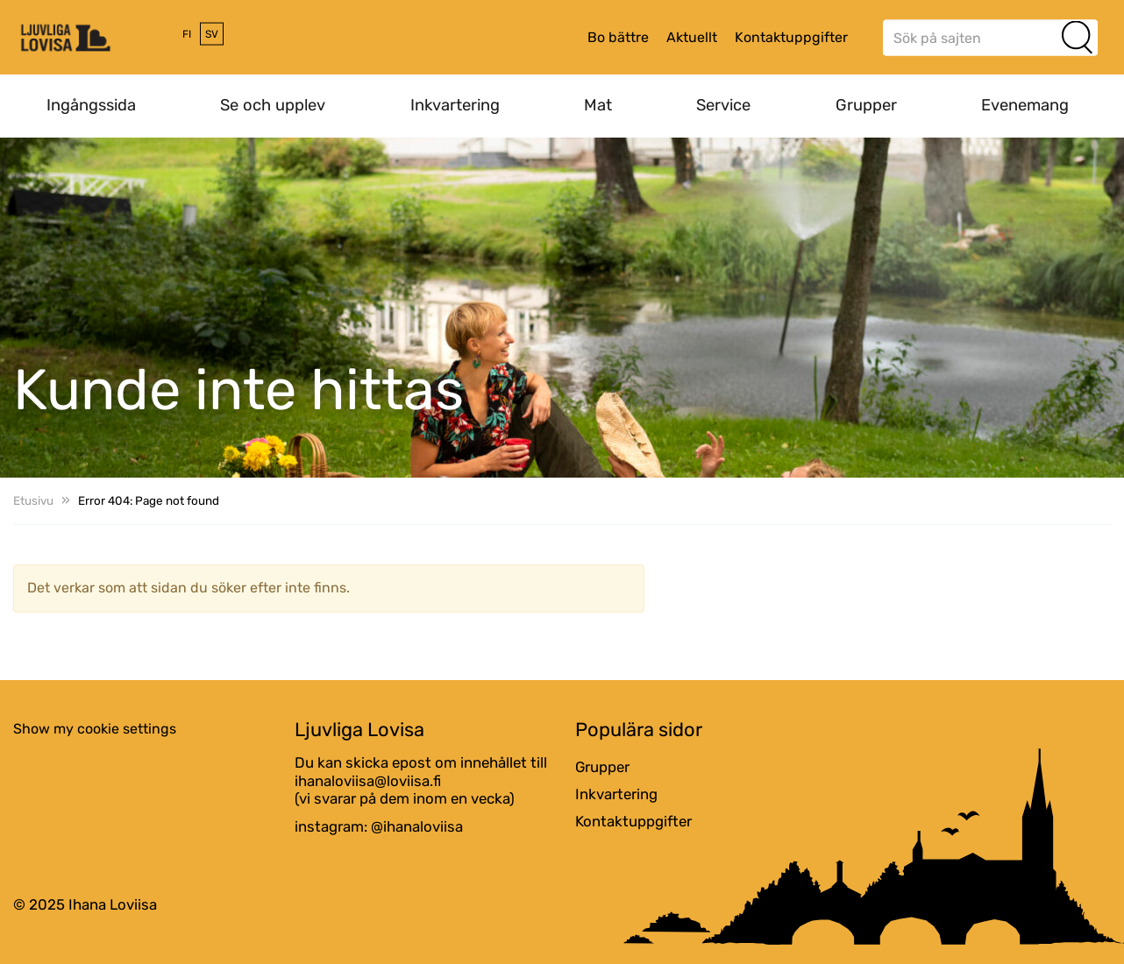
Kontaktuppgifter (791, 37)
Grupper (866, 105)
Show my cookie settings (94, 728)
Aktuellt (691, 37)
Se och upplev (272, 105)
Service (723, 105)
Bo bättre (618, 37)
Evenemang (1025, 105)
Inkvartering (455, 105)
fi (186, 34)
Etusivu (33, 500)
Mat (598, 105)
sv (211, 34)
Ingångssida (91, 105)
